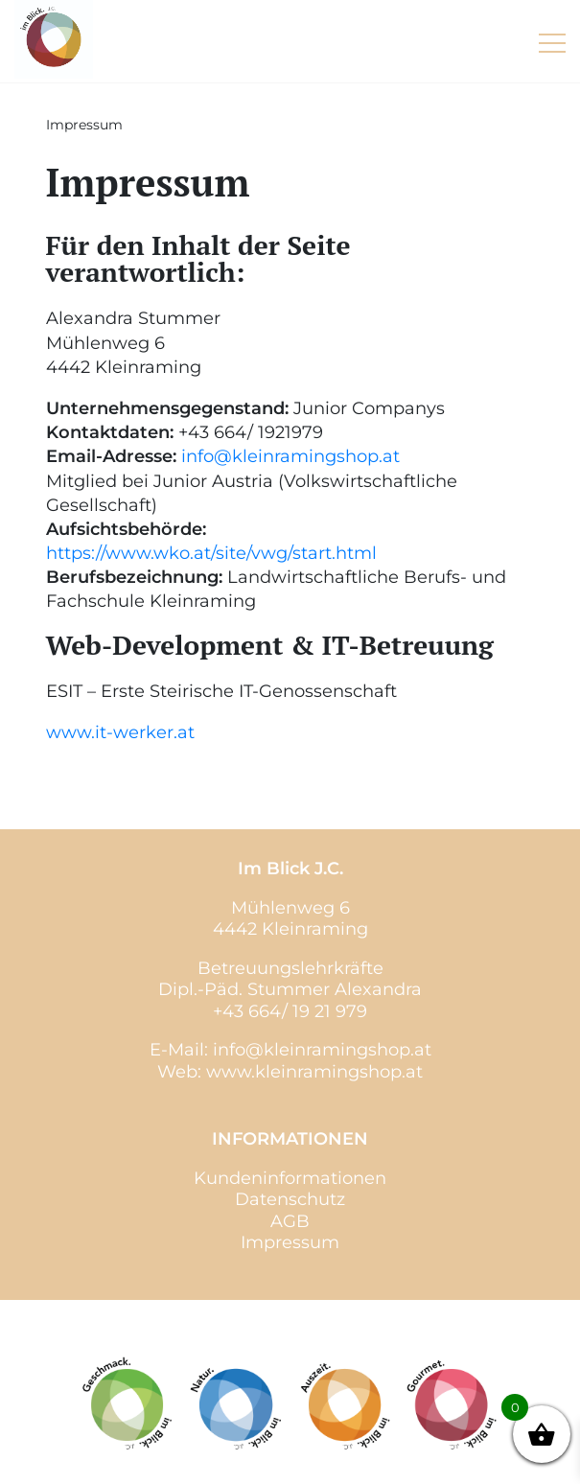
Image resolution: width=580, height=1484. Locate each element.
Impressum (290, 1242)
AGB (290, 1221)
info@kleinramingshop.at (290, 456)
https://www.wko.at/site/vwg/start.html (211, 553)
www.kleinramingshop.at (314, 1071)
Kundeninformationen (290, 1178)
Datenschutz (290, 1199)
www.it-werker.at (120, 732)
